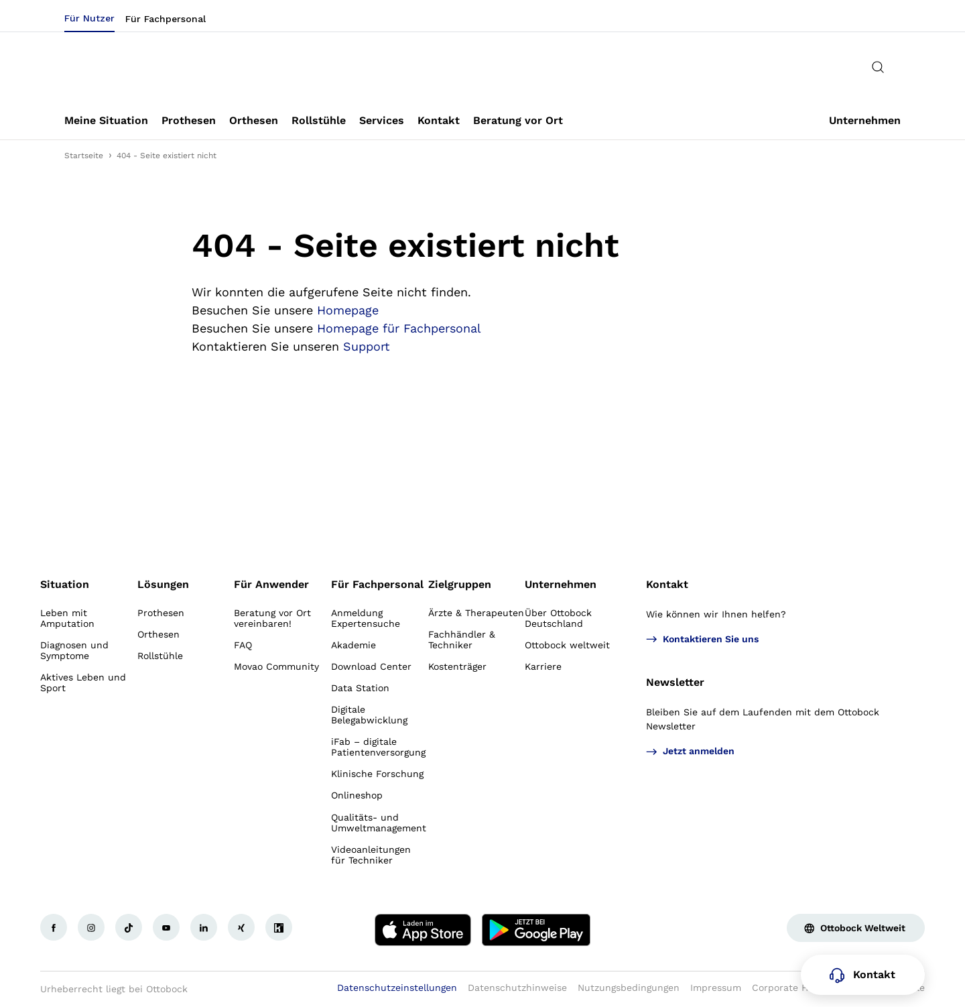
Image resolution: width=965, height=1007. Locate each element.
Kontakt (667, 584)
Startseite (83, 155)
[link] (106, 121)
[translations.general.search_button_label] (878, 67)
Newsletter (675, 682)
